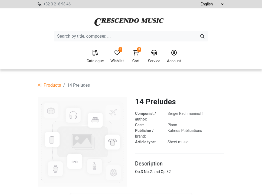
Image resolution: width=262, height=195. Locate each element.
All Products (49, 85)
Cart (135, 56)
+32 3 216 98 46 (57, 4)
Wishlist (117, 56)
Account (174, 56)
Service (154, 56)
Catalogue (95, 56)
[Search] (202, 36)
